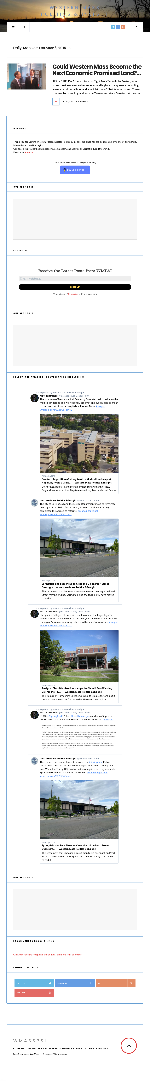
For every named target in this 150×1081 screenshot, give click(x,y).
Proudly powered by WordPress (26, 1054)
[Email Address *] (75, 278)
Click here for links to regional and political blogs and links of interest (47, 954)
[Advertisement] (75, 219)
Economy (83, 101)
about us (29, 152)
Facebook (76, 983)
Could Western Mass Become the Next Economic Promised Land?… (97, 70)
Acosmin (63, 1054)
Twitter (35, 983)
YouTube (35, 993)
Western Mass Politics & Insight (75, 11)
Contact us (73, 294)
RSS (116, 983)
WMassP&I (30, 1041)
